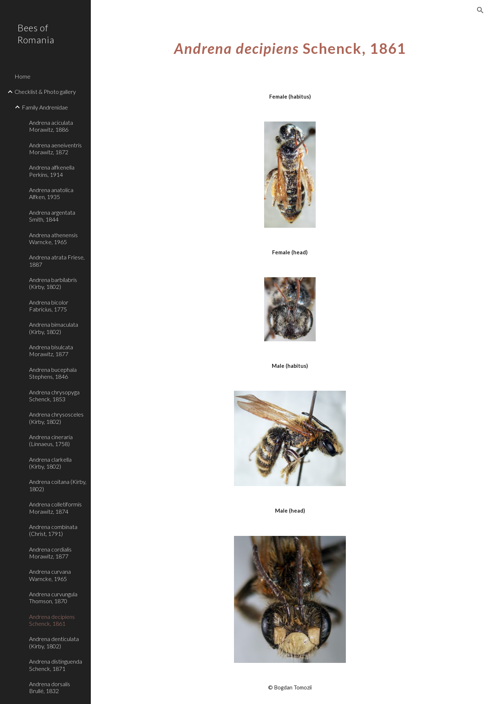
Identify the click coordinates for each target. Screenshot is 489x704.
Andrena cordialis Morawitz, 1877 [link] (50, 553)
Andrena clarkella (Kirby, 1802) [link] (50, 463)
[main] (290, 45)
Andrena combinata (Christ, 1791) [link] (53, 530)
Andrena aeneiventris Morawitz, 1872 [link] (55, 148)
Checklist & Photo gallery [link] (45, 91)
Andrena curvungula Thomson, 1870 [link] (53, 597)
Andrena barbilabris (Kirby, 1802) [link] (53, 283)
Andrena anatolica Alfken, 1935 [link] (51, 193)
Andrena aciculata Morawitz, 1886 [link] (51, 126)
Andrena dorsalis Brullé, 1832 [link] (49, 687)
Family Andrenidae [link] (45, 107)
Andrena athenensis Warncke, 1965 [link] (53, 238)
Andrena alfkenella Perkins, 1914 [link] (51, 171)
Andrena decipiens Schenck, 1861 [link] (52, 620)
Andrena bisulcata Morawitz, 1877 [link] (51, 350)
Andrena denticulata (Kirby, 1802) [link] (54, 642)
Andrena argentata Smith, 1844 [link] (52, 216)
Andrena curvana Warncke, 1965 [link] (50, 575)
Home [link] (23, 76)
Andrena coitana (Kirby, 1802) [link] (57, 485)
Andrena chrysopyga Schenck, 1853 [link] (54, 395)
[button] (480, 10)
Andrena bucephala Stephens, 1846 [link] (53, 373)
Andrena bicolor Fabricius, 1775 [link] (48, 306)
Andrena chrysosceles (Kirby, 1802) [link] (56, 418)
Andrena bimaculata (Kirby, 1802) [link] (53, 328)
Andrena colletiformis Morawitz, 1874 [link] (55, 507)
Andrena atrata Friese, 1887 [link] (57, 260)
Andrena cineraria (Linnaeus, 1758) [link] (51, 440)
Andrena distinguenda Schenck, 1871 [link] (55, 665)
